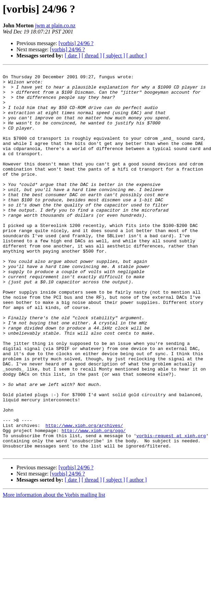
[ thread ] (92, 55)
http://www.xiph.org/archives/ (84, 497)
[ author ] (136, 55)
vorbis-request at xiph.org (171, 509)
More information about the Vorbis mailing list (54, 572)
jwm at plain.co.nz (55, 25)
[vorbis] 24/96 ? (76, 43)
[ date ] (72, 55)
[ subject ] (114, 55)
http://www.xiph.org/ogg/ (94, 503)
